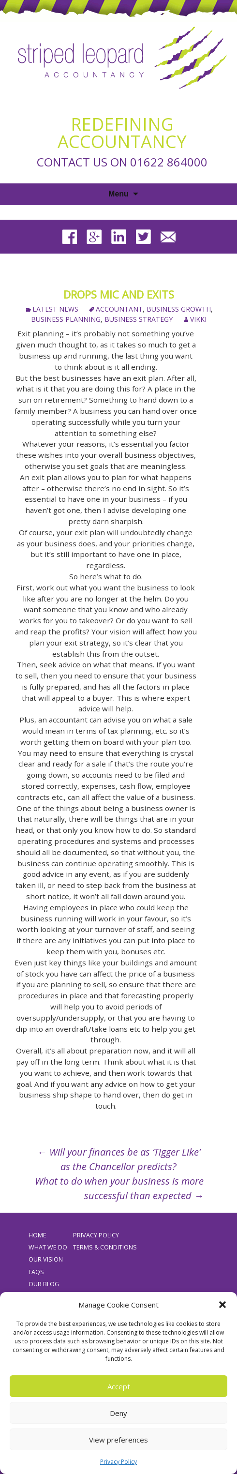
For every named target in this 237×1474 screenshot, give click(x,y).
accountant (119, 309)
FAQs (36, 1272)
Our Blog (44, 1284)
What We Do (48, 1247)
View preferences (118, 1439)
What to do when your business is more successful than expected (119, 1188)
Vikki (198, 319)
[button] (222, 1304)
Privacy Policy (118, 1462)
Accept (118, 1386)
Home (37, 1235)
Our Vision (46, 1259)
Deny (118, 1413)
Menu (118, 194)
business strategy (138, 319)
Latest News (55, 309)
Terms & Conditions (105, 1247)
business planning (66, 319)
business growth (179, 309)
